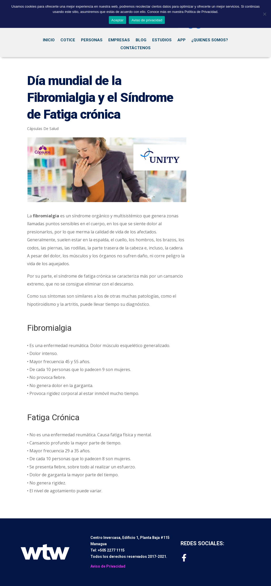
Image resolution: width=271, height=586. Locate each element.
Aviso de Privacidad (107, 566)
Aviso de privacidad (146, 20)
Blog (141, 40)
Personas (92, 40)
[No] (264, 14)
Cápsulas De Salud (43, 128)
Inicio (49, 40)
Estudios (162, 40)
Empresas (119, 40)
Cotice (67, 40)
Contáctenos (135, 48)
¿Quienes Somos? (209, 40)
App (181, 40)
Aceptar (117, 20)
